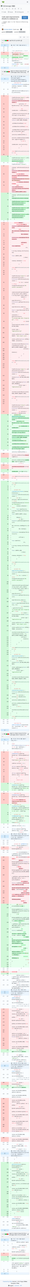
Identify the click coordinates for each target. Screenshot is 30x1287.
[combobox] (20, 37)
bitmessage (7, 6)
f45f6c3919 (22, 32)
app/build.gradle (14, 40)
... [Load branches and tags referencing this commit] (2, 25)
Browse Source (24, 17)
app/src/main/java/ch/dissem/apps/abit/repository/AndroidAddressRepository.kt (18, 734)
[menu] (27, 37)
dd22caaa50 (9, 32)
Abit (13, 6)
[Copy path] (21, 40)
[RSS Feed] (2, 9)
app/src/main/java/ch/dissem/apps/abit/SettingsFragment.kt (18, 71)
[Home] (3, 2)
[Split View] (24, 37)
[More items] (28, 12)
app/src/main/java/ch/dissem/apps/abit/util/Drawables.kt (17, 1234)
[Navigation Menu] (27, 2)
